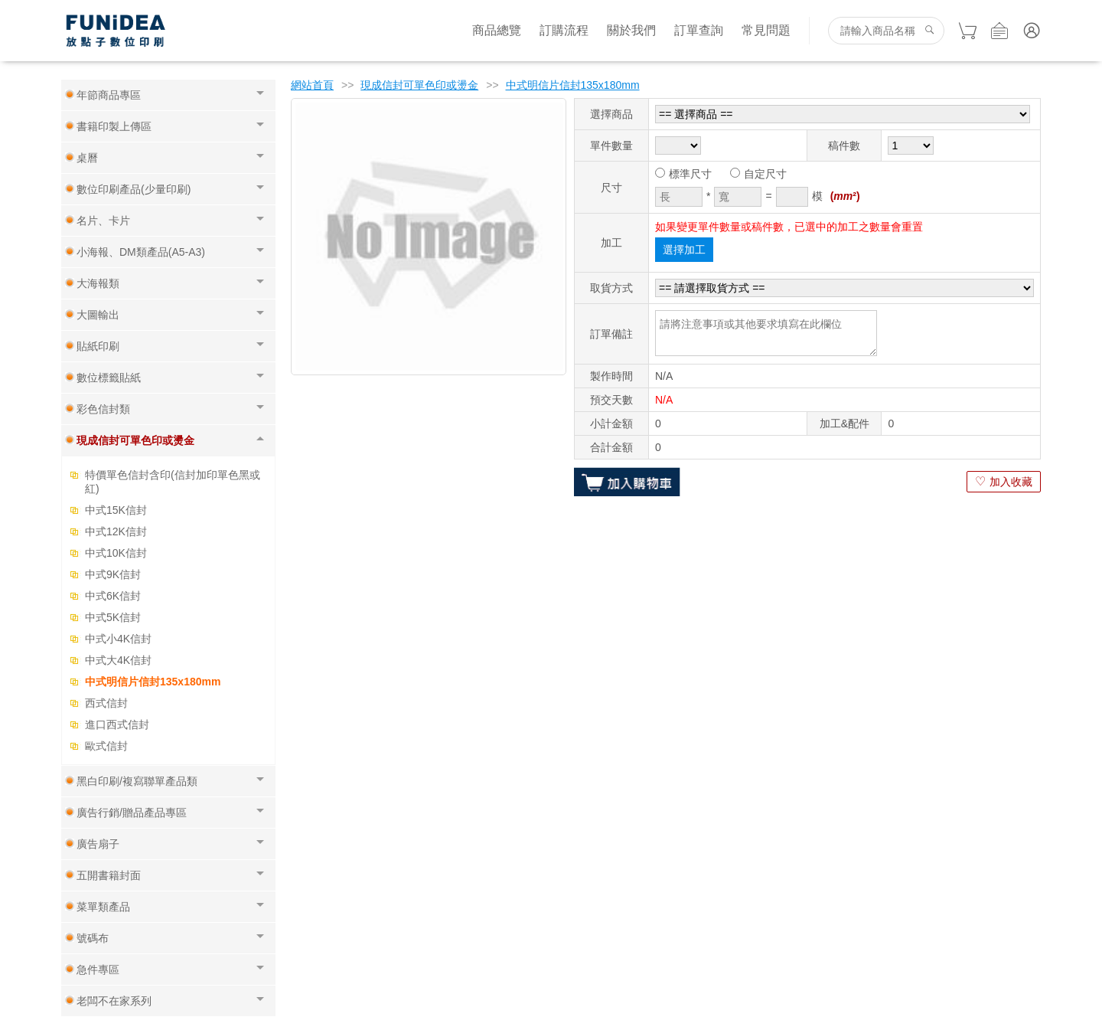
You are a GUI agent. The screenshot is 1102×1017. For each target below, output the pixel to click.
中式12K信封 (116, 531)
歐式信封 (106, 746)
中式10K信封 (116, 553)
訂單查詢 (698, 30)
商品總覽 (496, 30)
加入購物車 (627, 481)
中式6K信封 (113, 596)
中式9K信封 (113, 574)
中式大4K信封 (118, 660)
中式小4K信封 (118, 639)
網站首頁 (312, 85)
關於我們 (631, 30)
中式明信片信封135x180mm (152, 681)
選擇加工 (684, 250)
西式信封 (106, 703)
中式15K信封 (116, 510)
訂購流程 (564, 30)
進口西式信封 (117, 724)
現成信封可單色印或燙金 (419, 85)
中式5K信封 (113, 617)
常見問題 (766, 30)
